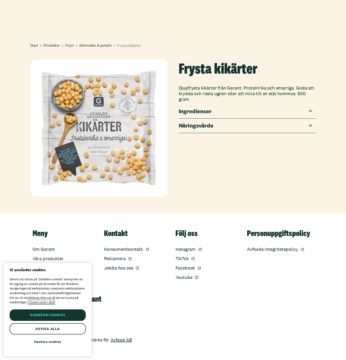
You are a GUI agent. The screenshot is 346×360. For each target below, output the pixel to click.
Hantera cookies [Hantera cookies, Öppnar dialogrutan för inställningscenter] (47, 342)
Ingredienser (195, 111)
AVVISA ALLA (47, 328)
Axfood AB (121, 340)
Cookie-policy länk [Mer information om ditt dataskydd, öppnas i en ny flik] (41, 302)
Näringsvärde (196, 125)
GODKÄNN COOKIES (47, 315)
